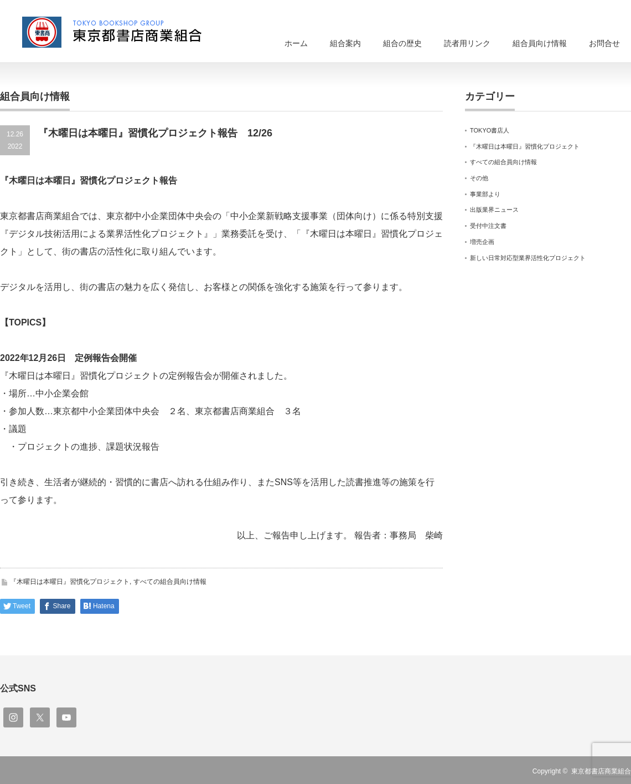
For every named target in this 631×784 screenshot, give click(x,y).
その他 (479, 178)
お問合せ (604, 43)
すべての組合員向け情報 (169, 582)
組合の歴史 (402, 43)
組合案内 (345, 43)
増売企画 (482, 241)
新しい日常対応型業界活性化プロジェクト (528, 257)
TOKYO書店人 (489, 130)
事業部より (485, 194)
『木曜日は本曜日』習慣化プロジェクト (70, 582)
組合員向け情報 (540, 43)
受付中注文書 (488, 225)
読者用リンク (467, 43)
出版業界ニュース (494, 209)
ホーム (296, 43)
